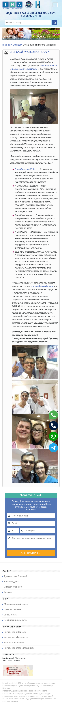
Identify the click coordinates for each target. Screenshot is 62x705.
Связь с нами (10, 614)
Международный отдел (16, 604)
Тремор (8, 592)
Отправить (31, 552)
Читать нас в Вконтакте (16, 637)
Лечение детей (11, 581)
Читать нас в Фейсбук (15, 632)
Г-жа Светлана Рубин (25, 169)
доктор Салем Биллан (42, 286)
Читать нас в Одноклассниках (19, 648)
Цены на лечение (12, 609)
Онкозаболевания (13, 587)
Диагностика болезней (15, 576)
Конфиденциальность (15, 620)
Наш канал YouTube (14, 642)
